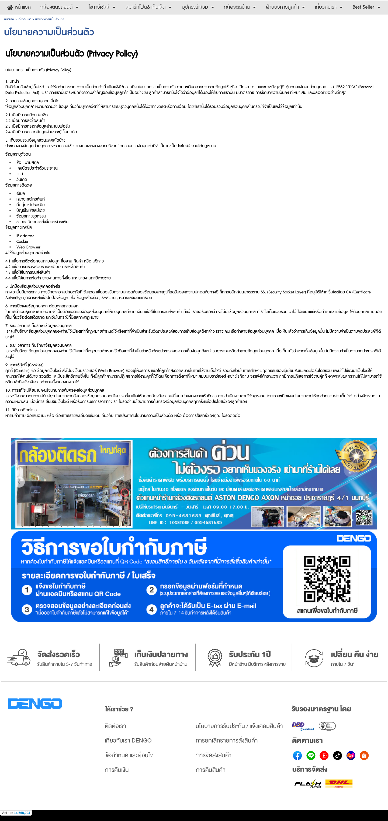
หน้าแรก (9, 19)
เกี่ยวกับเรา (24, 19)
